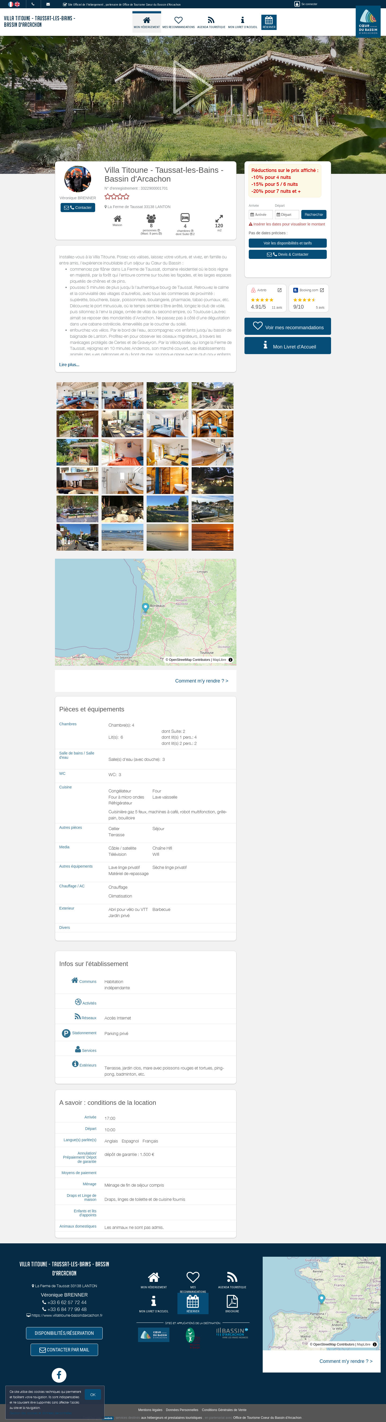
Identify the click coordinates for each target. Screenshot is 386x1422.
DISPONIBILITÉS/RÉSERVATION (64, 1333)
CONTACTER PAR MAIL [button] (64, 1349)
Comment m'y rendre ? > (201, 681)
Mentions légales (150, 1410)
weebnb (107, 1418)
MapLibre (219, 660)
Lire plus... (69, 364)
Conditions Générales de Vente (224, 1410)
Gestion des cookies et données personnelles (41, 1413)
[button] (78, 207)
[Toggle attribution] (230, 660)
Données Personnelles (182, 1410)
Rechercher (314, 214)
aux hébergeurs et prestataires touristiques (171, 1418)
